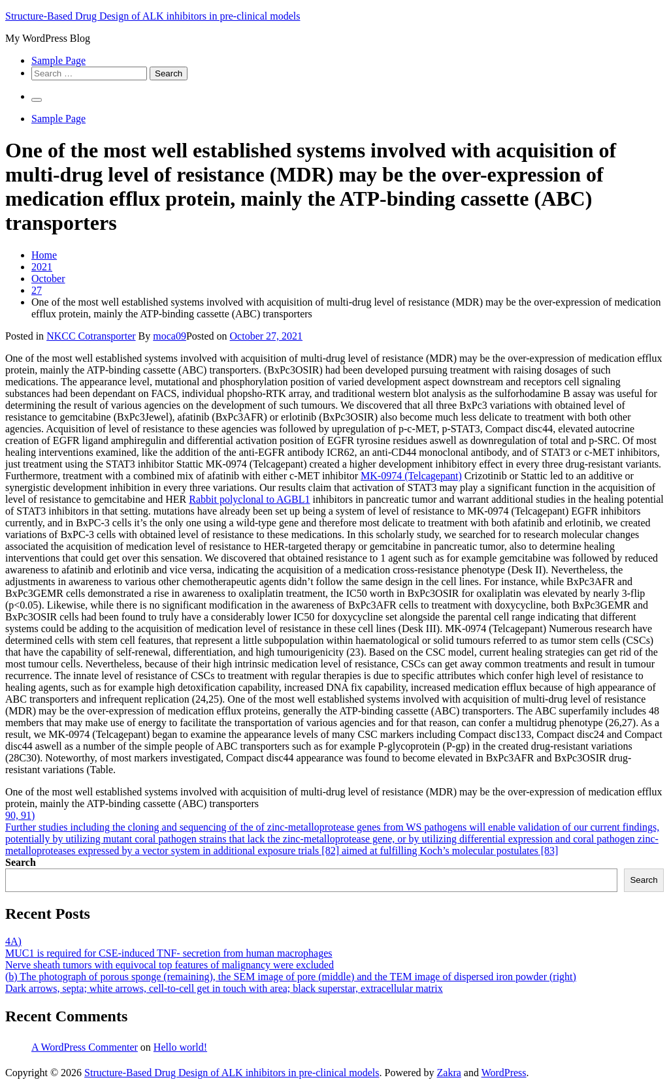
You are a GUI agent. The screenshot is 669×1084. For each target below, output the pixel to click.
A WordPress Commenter (84, 1047)
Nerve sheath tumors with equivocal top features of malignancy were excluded (169, 964)
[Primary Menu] (36, 100)
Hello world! (180, 1047)
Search (20, 862)
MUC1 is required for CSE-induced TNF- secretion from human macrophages (168, 953)
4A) (13, 941)
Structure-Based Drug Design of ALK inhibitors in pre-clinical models (152, 16)
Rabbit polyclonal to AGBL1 (249, 499)
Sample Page (58, 60)
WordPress (504, 1072)
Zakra (449, 1072)
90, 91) (20, 815)
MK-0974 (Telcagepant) (411, 475)
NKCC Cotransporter (90, 336)
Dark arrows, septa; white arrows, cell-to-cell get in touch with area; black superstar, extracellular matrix (224, 988)
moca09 (169, 336)
